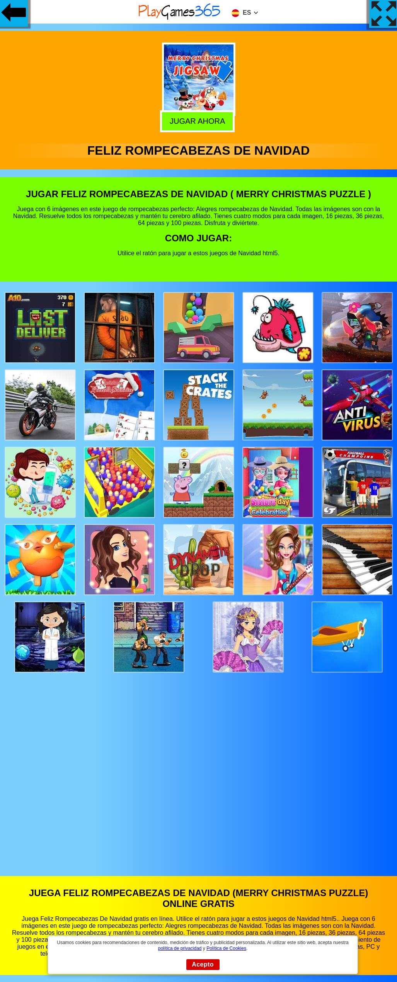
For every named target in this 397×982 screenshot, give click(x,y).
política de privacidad (180, 948)
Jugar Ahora (199, 120)
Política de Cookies (226, 948)
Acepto (203, 964)
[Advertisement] (199, 767)
